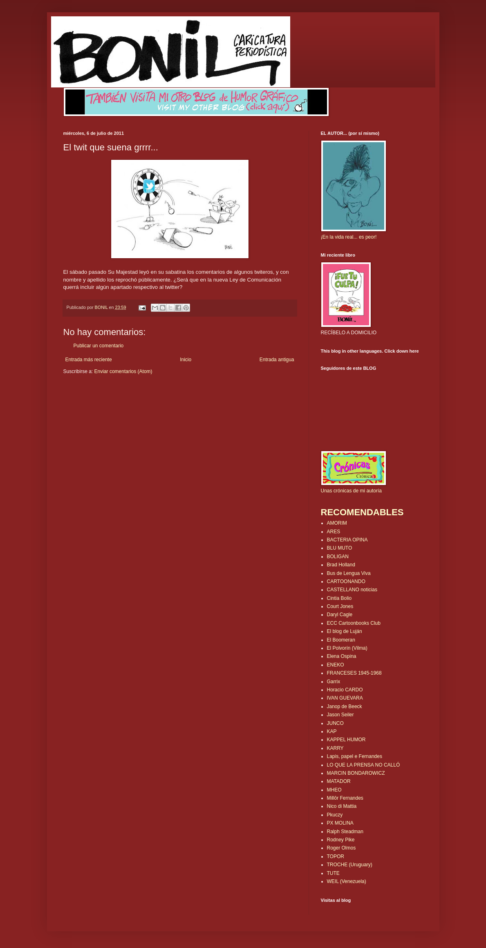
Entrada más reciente (88, 359)
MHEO (334, 790)
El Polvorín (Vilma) (347, 648)
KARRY (335, 748)
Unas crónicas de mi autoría (351, 491)
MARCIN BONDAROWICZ (356, 773)
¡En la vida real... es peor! (349, 237)
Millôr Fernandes (345, 798)
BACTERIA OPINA (347, 540)
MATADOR (339, 781)
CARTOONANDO (346, 581)
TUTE (333, 873)
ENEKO (335, 665)
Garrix (333, 681)
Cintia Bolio (339, 598)
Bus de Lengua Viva (349, 573)
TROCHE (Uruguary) (349, 865)
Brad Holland (341, 565)
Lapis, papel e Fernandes (354, 756)
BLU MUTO (339, 548)
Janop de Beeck (344, 706)
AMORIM (337, 523)
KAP (332, 731)
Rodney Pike (341, 840)
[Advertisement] (111, 399)
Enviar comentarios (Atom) (123, 371)
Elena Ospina (341, 656)
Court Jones (340, 606)
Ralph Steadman (345, 831)
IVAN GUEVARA (345, 698)
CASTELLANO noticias (352, 589)
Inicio (185, 359)
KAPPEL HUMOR (346, 739)
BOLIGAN (338, 556)
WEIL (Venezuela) (346, 881)
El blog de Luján (344, 631)
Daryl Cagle (340, 614)
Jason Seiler (340, 715)
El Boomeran (341, 640)
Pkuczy (335, 815)
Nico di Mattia (342, 806)
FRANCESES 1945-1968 (354, 673)
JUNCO (335, 723)
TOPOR (335, 856)
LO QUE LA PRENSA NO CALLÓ (363, 765)
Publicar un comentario (99, 346)
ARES (333, 531)
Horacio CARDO (345, 690)
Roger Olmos (341, 848)
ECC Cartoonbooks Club (354, 623)
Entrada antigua (277, 359)
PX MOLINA (340, 823)
